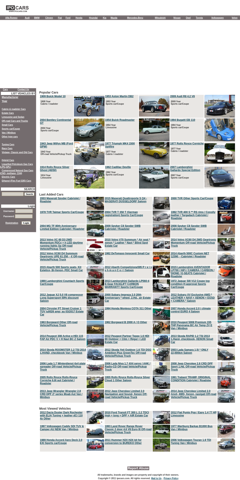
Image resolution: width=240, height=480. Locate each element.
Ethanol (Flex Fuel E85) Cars (16, 181)
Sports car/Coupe (11, 129)
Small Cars (7, 125)
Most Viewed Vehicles (137, 429)
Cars (5, 89)
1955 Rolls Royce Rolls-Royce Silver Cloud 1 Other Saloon (127, 379)
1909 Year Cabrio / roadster (49, 102)
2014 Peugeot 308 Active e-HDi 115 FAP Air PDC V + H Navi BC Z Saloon (62, 337)
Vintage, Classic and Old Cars (17, 152)
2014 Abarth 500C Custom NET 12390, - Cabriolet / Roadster (190, 255)
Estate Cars (8, 113)
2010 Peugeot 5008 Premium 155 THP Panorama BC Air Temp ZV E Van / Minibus (191, 325)
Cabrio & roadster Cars (14, 109)
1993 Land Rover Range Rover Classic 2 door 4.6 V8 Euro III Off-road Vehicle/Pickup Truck (128, 429)
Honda (78, 18)
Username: (18, 211)
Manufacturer (10, 97)
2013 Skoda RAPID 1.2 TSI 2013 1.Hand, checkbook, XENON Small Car (192, 339)
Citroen (49, 18)
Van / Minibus (9, 133)
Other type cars (10, 136)
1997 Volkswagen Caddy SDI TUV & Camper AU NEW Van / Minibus (62, 428)
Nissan (177, 18)
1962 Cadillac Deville (118, 167)
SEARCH (29, 189)
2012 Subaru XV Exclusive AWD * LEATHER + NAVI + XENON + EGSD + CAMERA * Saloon (193, 297)
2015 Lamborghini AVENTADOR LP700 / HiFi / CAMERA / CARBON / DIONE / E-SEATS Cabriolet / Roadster (192, 272)
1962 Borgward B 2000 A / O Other (126, 322)
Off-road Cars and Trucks (15, 121)
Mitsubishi (160, 18)
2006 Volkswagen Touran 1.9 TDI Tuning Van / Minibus (191, 441)
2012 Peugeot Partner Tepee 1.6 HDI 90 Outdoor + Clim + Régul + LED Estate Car (127, 339)
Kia (104, 18)
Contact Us (23, 89)
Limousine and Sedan (13, 117)
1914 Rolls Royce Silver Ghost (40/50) (54, 169)
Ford (68, 18)
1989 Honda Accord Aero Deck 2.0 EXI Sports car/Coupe (61, 441)
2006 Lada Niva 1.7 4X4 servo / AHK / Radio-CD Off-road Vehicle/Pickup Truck (127, 366)
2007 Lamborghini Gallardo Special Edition (185, 169)
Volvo (234, 18)
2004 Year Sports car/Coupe (49, 129)
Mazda (114, 18)
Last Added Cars (137, 298)
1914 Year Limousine (45, 176)
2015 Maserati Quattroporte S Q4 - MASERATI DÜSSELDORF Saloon (126, 200)
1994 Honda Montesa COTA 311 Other (128, 308)
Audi (27, 18)
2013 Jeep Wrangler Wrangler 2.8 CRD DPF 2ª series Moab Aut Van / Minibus (61, 394)
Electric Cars (8, 177)
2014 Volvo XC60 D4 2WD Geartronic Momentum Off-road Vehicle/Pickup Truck (193, 242)
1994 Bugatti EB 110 (182, 119)
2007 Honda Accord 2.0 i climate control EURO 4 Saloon (191, 310)
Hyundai (93, 18)
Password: (18, 216)
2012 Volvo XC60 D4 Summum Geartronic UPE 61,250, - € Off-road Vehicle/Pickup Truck (62, 256)
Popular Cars (137, 140)
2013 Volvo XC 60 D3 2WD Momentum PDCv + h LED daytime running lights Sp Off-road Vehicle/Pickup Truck (61, 244)
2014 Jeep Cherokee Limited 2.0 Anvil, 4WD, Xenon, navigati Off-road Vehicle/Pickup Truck (193, 394)
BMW (36, 18)
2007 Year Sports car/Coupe (179, 176)
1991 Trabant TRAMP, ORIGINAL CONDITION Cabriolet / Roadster (191, 379)
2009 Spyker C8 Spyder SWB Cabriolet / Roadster (123, 227)
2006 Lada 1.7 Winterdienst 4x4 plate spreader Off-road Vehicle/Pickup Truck (63, 366)
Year (4, 101)
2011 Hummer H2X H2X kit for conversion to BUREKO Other (123, 441)
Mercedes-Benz (135, 18)
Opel (188, 18)
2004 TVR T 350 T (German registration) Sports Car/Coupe (124, 214)
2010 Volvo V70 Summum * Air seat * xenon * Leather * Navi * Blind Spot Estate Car (127, 242)
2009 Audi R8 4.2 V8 (182, 96)
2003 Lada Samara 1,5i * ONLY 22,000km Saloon (189, 351)
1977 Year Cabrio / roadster (114, 153)
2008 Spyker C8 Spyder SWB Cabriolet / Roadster (189, 227)
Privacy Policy (171, 478)
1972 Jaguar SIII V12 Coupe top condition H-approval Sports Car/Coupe (190, 284)
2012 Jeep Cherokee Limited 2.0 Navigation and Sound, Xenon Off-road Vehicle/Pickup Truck (126, 394)
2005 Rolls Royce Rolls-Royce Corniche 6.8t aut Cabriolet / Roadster (58, 380)
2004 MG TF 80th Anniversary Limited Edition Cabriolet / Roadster (62, 227)
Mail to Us (156, 478)
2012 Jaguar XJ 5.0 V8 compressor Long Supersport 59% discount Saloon (61, 297)
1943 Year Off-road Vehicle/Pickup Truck (56, 153)
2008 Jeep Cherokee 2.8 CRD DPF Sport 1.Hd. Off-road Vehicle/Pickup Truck (193, 366)
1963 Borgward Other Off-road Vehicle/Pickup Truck (58, 324)
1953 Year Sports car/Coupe (114, 102)
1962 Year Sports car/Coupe (114, 173)
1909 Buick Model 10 (52, 96)
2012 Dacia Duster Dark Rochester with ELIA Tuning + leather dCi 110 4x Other (61, 415)
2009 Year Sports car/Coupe (179, 102)
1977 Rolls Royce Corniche (187, 143)
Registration (11, 223)
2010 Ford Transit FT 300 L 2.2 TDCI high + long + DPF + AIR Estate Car (127, 414)
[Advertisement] (120, 55)
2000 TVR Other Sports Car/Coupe (192, 198)
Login (31, 206)
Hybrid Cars (8, 160)
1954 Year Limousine (111, 126)
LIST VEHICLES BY (23, 93)
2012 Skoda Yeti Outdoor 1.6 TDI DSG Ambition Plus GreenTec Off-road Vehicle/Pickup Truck (128, 352)
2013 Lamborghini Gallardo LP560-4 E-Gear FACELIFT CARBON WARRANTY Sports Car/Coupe (127, 284)
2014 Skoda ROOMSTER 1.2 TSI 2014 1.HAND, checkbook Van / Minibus (63, 351)
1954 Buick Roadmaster (120, 119)
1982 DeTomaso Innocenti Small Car (127, 253)
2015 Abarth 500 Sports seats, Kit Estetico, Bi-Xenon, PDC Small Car (61, 269)
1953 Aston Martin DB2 (119, 96)
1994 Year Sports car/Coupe (179, 126)
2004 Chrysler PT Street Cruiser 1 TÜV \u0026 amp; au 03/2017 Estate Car (62, 311)
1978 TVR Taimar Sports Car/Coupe (62, 212)
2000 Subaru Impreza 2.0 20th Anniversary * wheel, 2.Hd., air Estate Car (128, 297)
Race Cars (7, 148)
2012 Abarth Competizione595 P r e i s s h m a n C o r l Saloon (128, 269)
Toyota (199, 18)
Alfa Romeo (11, 18)
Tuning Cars (8, 144)
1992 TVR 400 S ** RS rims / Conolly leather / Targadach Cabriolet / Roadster (193, 215)
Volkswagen (217, 18)
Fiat (60, 18)
